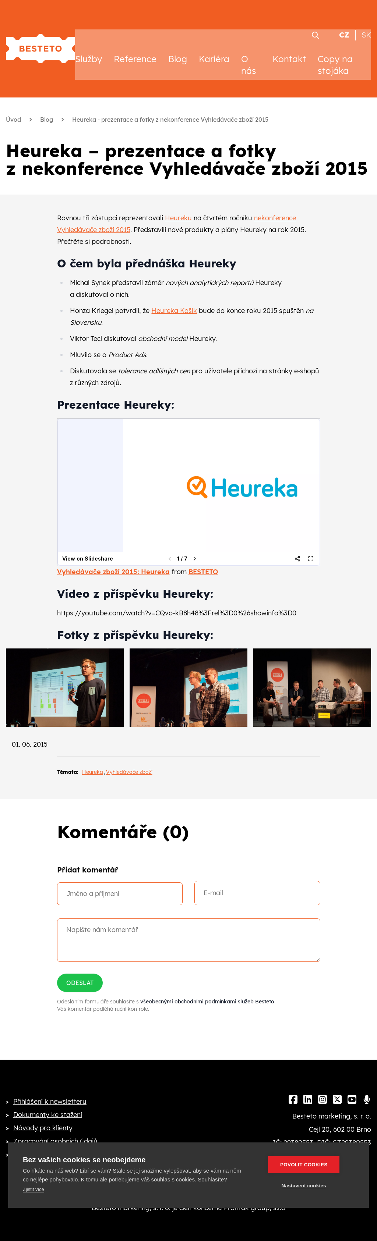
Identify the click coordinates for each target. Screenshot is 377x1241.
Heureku (178, 206)
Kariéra (214, 47)
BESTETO (203, 560)
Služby (88, 47)
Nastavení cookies (310, 1185)
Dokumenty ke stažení (47, 1103)
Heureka (92, 760)
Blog (177, 47)
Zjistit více (33, 1189)
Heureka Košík (174, 299)
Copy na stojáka (335, 53)
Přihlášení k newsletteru (50, 1089)
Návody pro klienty (43, 1116)
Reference (135, 47)
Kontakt (289, 47)
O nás (248, 53)
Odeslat (80, 971)
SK (366, 23)
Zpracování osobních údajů (55, 1129)
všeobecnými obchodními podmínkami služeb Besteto (207, 989)
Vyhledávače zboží (129, 760)
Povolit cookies (310, 1164)
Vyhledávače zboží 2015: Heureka (113, 560)
